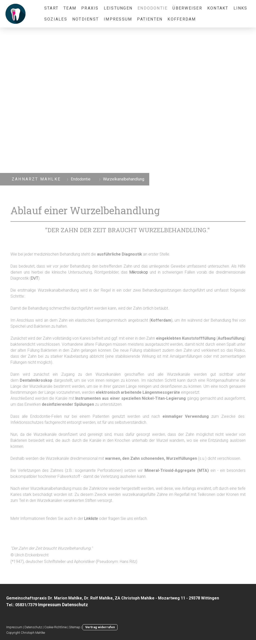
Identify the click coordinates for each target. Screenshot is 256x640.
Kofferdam (182, 19)
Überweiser (187, 8)
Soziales (55, 19)
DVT (34, 278)
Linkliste (91, 518)
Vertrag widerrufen (100, 627)
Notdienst (85, 19)
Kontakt (217, 8)
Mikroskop (139, 272)
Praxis (89, 8)
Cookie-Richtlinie (55, 627)
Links (241, 8)
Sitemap (74, 627)
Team (70, 8)
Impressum (118, 19)
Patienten (149, 19)
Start (51, 8)
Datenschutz (33, 627)
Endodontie (153, 8)
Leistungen (118, 8)
